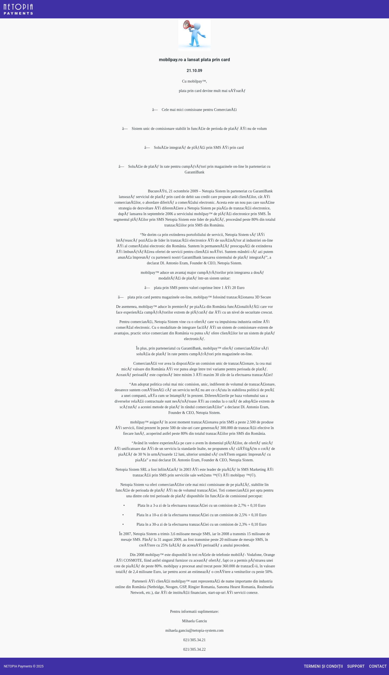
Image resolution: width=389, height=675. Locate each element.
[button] (18, 9)
